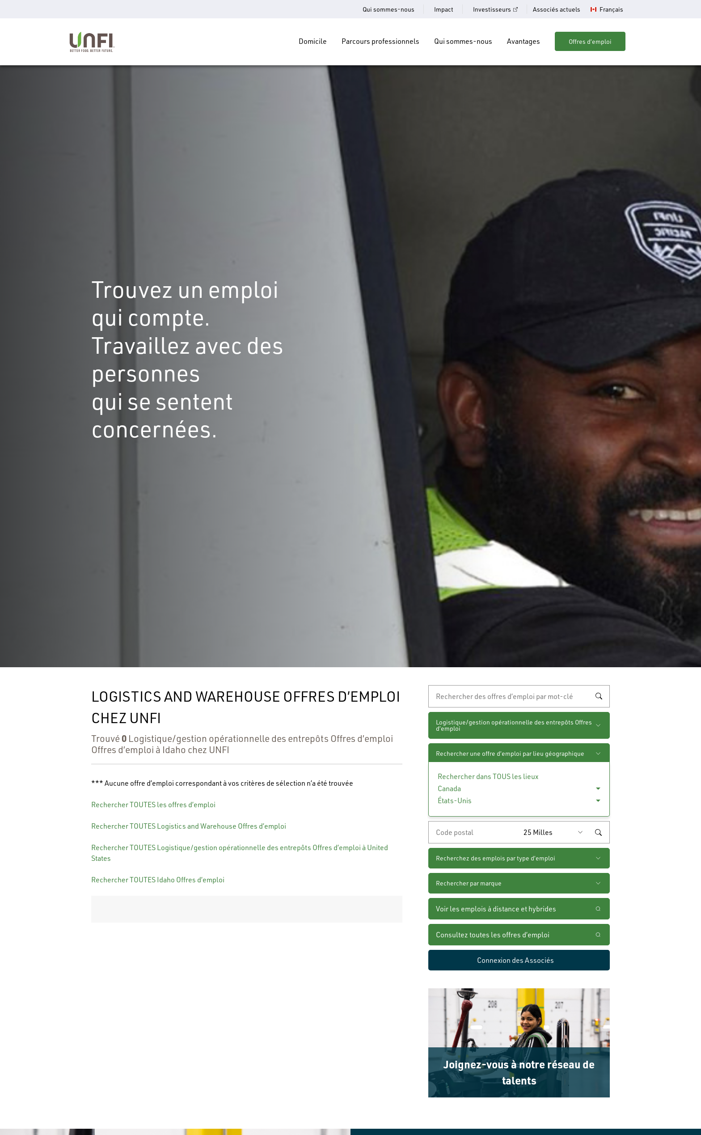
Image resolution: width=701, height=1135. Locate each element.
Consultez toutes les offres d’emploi (492, 934)
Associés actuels (556, 9)
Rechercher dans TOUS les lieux (488, 776)
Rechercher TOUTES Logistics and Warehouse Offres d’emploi (188, 825)
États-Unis (455, 800)
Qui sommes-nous (388, 9)
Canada (449, 788)
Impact (443, 9)
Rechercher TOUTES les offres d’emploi (153, 804)
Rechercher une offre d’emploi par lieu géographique (510, 753)
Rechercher (598, 696)
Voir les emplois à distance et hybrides (496, 908)
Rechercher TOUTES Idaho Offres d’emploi (157, 879)
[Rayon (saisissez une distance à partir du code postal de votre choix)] (555, 832)
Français (611, 9)
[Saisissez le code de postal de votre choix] (474, 832)
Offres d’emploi (590, 41)
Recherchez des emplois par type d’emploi (495, 858)
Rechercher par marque (469, 883)
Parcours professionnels (380, 41)
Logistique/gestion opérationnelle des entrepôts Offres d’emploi (514, 725)
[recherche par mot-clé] (519, 696)
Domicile (313, 41)
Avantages (523, 41)
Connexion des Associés (515, 960)
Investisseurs (492, 9)
